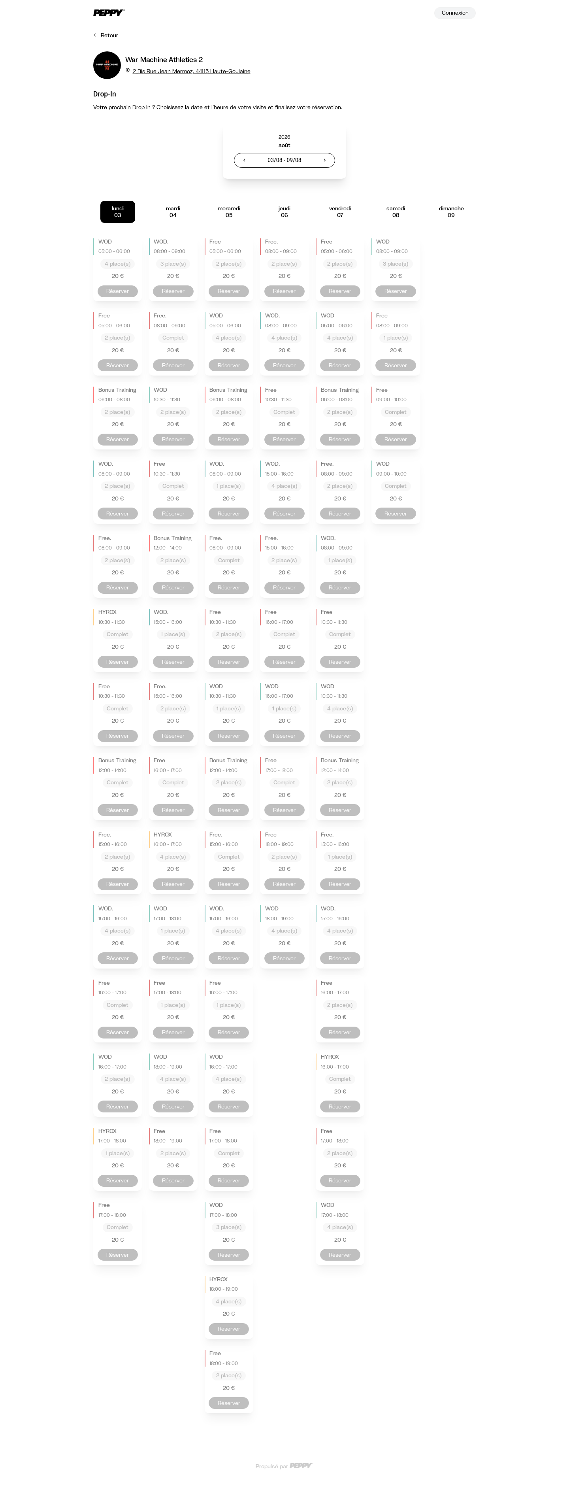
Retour (105, 35)
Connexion (455, 13)
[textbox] (284, 160)
